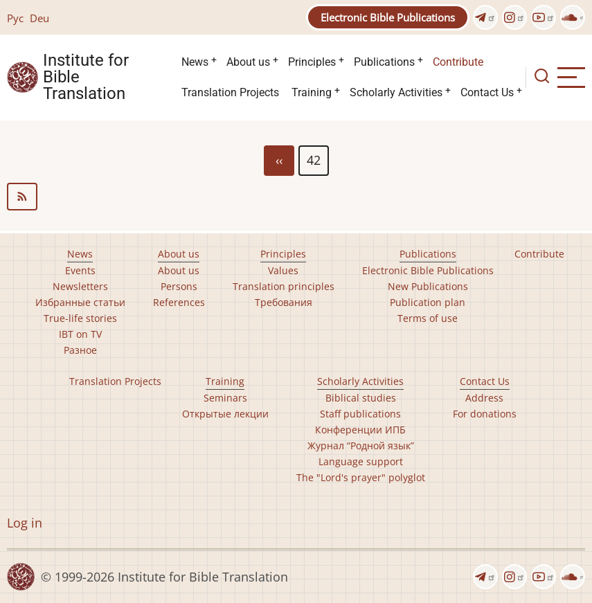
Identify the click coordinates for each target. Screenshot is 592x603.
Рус (15, 18)
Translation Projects (230, 92)
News (194, 62)
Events (80, 270)
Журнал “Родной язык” (360, 445)
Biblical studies (360, 397)
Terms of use (427, 318)
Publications (384, 62)
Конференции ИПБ (360, 429)
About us (248, 62)
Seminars (225, 397)
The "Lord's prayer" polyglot (360, 477)
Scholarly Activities (396, 92)
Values (283, 270)
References (179, 302)
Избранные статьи (80, 302)
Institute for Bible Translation (86, 77)
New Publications (428, 286)
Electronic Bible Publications (388, 17)
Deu (39, 18)
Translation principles (283, 286)
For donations (485, 413)
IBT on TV (80, 334)
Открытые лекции (225, 413)
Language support (361, 461)
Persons (179, 286)
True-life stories (80, 318)
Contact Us (487, 92)
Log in (24, 522)
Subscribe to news (296, 196)
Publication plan (427, 302)
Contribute (458, 62)
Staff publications (360, 413)
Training (311, 92)
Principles (312, 62)
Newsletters (80, 286)
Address (484, 397)
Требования (283, 302)
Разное (80, 350)
